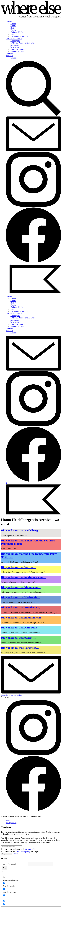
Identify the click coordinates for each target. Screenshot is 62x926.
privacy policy (30, 849)
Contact (13, 58)
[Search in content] (4, 889)
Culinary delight (16, 32)
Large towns (15, 47)
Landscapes (14, 45)
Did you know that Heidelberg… (21, 530)
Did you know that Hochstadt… (20, 597)
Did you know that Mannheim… (21, 587)
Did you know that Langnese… (20, 647)
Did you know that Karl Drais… (20, 627)
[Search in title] (4, 883)
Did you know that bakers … (18, 637)
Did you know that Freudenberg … (22, 607)
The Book (9, 54)
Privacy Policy (11, 823)
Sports (12, 34)
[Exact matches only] (4, 877)
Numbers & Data (16, 51)
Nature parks (15, 41)
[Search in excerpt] (4, 895)
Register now (6, 854)
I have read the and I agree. (21, 852)
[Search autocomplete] (40, 864)
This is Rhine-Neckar (14, 39)
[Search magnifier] (4, 868)
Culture (13, 26)
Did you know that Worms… (18, 567)
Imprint (8, 820)
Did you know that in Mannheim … (22, 617)
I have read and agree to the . (20, 849)
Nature (13, 24)
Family (13, 30)
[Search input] (14, 864)
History (13, 28)
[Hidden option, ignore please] (4, 901)
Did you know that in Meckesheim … (23, 577)
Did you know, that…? (19, 36)
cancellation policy (23, 852)
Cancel (15, 854)
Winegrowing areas (17, 49)
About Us (9, 56)
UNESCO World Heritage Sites (22, 43)
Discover (9, 21)
